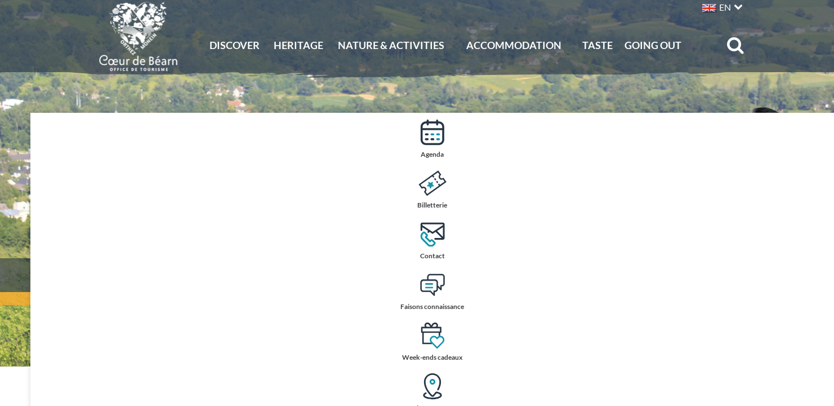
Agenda (813, 138)
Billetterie (813, 189)
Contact (813, 240)
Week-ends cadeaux (813, 342)
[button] (721, 6)
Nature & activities (391, 45)
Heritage (298, 45)
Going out (653, 45)
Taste (597, 45)
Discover (234, 45)
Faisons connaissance (813, 292)
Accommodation (513, 45)
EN (725, 7)
